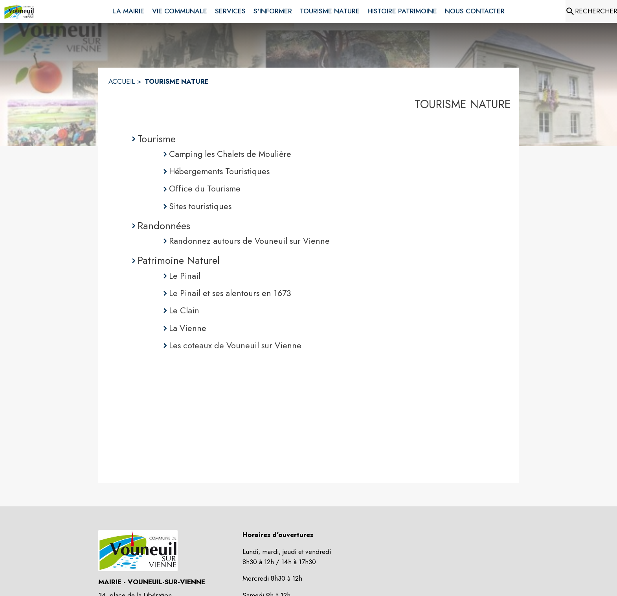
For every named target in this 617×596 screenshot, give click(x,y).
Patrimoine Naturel (179, 260)
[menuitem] (128, 10)
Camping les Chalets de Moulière (230, 154)
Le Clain (184, 310)
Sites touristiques (200, 206)
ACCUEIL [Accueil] (121, 81)
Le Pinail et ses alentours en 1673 (230, 293)
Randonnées (164, 225)
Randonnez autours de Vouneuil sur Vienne (249, 241)
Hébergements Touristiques (219, 171)
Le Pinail (184, 276)
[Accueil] (19, 11)
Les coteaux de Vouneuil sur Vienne (235, 345)
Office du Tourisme (205, 188)
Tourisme (157, 138)
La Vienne (187, 328)
